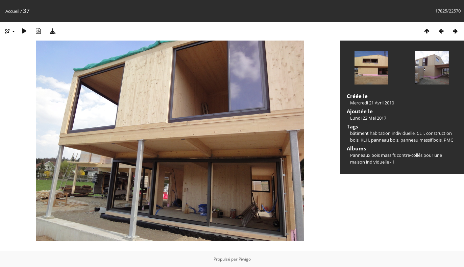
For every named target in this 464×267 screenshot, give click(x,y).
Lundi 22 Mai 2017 (368, 118)
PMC (448, 140)
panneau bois (384, 140)
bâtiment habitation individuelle (382, 133)
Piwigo (245, 259)
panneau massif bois (421, 140)
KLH (365, 140)
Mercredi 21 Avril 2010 (372, 103)
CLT (420, 133)
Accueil (12, 11)
